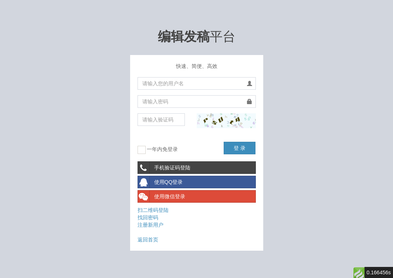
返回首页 (148, 240)
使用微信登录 (161, 196)
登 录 (239, 148)
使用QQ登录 (160, 182)
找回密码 (148, 217)
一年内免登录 (158, 150)
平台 (197, 36)
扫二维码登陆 (153, 210)
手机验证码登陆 (164, 168)
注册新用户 (150, 225)
